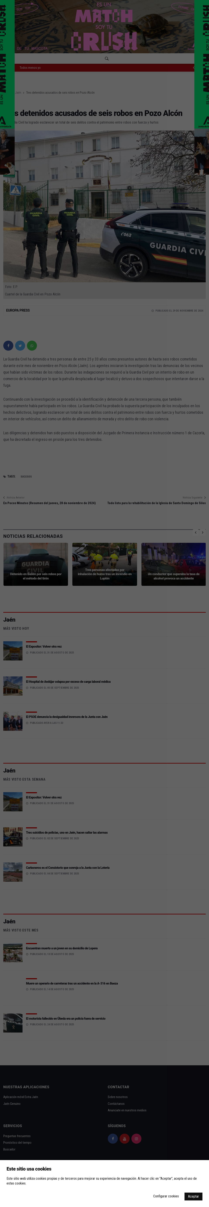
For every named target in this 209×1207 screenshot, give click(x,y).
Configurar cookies (166, 1196)
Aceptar (193, 1196)
